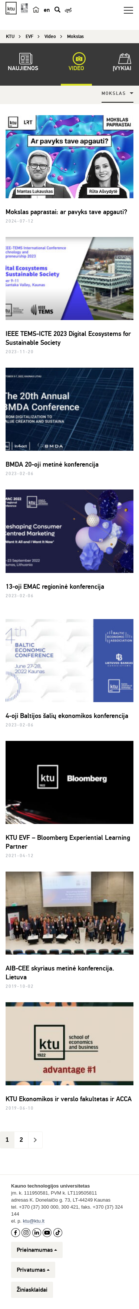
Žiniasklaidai (32, 1289)
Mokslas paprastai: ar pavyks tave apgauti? (66, 212)
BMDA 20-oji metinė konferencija (52, 464)
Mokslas (114, 93)
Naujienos (23, 63)
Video (76, 63)
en (47, 10)
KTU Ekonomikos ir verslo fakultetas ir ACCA (69, 1099)
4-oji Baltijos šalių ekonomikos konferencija (67, 716)
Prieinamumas (37, 1250)
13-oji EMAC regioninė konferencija (55, 587)
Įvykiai (122, 63)
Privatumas (33, 1270)
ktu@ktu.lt (33, 1221)
